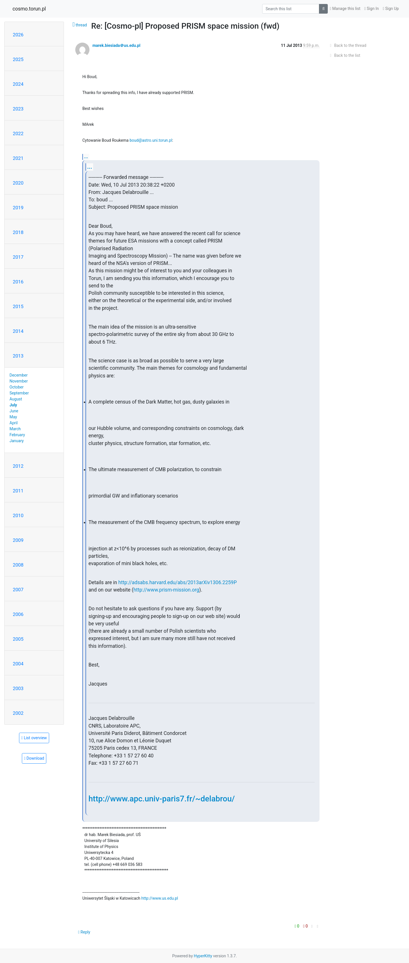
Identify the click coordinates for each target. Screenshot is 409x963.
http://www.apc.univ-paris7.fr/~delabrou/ (162, 798)
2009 (18, 540)
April (14, 423)
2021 (18, 158)
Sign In (371, 8)
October (17, 387)
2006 (18, 614)
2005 (18, 639)
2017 (18, 257)
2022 (18, 133)
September (19, 393)
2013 (18, 356)
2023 (18, 109)
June (14, 411)
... (86, 156)
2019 (18, 207)
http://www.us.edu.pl (159, 898)
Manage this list (345, 8)
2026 (18, 34)
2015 (18, 306)
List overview (34, 738)
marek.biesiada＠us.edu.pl (116, 45)
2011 (18, 491)
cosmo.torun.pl (29, 9)
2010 (18, 515)
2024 (18, 84)
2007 (18, 589)
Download (34, 758)
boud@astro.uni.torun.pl (151, 140)
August (16, 399)
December (19, 375)
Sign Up (391, 8)
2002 (18, 713)
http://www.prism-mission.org (166, 590)
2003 (18, 688)
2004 (18, 664)
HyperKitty (203, 956)
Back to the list (344, 55)
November (19, 381)
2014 (18, 331)
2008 (18, 565)
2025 (18, 59)
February (17, 435)
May (13, 417)
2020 (18, 183)
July (13, 405)
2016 (18, 282)
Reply (84, 932)
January (17, 440)
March (15, 429)
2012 (18, 466)
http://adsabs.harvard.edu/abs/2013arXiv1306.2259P (177, 582)
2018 (18, 232)
